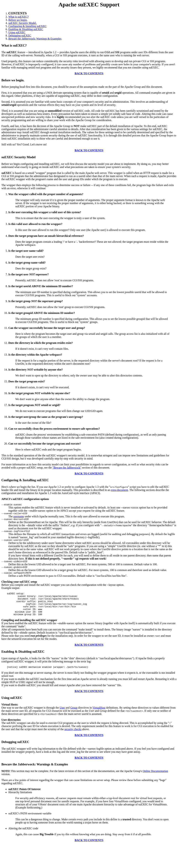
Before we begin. (17, 19)
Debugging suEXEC (19, 35)
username (18, 517)
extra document (119, 489)
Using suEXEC (16, 32)
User (62, 717)
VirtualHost (99, 717)
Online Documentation (155, 780)
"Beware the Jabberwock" (66, 467)
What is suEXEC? (18, 16)
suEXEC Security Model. (22, 23)
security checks (73, 738)
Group (73, 717)
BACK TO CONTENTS (89, 73)
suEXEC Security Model (18, 157)
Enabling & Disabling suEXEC (25, 29)
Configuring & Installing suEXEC (27, 26)
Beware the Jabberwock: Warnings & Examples (34, 38)
